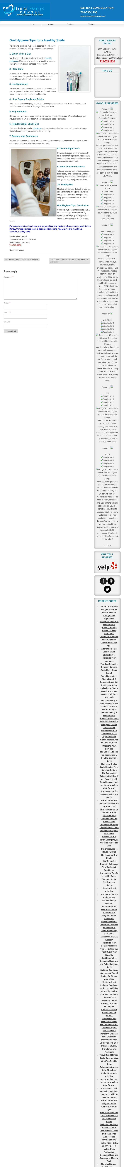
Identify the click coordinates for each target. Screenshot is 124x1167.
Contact (91, 24)
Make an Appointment (16, 1093)
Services (70, 24)
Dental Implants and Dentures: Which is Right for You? (109, 345)
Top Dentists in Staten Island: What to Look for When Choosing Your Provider (109, 303)
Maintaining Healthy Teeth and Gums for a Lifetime (109, 788)
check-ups (37, 128)
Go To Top (115, 1132)
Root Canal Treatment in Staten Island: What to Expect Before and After (109, 200)
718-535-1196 (88, 12)
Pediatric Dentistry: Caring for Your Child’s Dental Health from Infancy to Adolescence (109, 691)
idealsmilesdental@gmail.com (92, 16)
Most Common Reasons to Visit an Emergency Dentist (109, 864)
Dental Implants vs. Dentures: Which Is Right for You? (109, 642)
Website (7, 322)
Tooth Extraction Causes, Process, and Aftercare (109, 1000)
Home (32, 24)
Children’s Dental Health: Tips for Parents (109, 573)
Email (7, 312)
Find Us (58, 1093)
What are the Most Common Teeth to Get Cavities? (109, 849)
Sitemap (68, 1156)
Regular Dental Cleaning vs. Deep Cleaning (109, 1009)
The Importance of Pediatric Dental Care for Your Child (109, 364)
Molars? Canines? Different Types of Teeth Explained (109, 879)
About (50, 24)
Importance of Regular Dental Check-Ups (109, 476)
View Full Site (62, 1162)
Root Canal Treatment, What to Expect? (109, 497)
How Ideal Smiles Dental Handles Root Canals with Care (109, 327)
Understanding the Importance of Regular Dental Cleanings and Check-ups (109, 800)
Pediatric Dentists (109, 1079)
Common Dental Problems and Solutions (21, 259)
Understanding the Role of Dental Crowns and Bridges (109, 382)
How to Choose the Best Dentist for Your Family (109, 354)
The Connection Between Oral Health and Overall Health (109, 336)
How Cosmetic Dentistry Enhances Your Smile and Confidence (69, 260)
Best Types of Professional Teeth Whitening (109, 961)
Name (7, 303)
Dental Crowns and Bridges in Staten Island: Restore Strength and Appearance (109, 173)
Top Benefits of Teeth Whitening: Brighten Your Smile (109, 391)
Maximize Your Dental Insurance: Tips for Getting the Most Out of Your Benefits (109, 509)
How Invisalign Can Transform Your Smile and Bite (109, 373)
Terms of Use (58, 1156)
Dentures (109, 1046)
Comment (8, 277)
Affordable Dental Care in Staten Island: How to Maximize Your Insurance (109, 215)
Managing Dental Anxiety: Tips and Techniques (109, 564)
